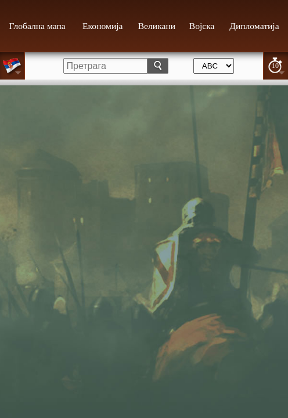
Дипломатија (254, 26)
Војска (202, 26)
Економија (102, 26)
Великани (156, 26)
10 (275, 66)
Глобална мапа (37, 26)
